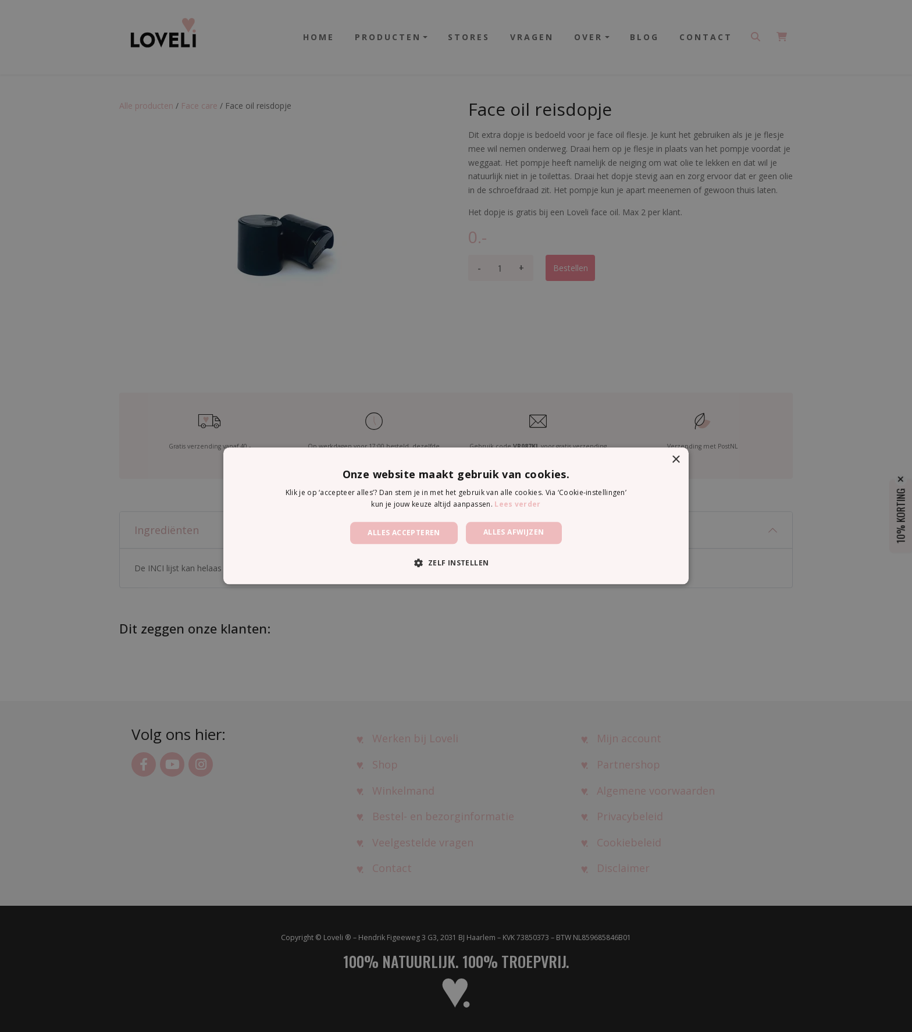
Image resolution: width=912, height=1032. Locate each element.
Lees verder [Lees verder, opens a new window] (517, 505)
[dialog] (456, 515)
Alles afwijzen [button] (513, 532)
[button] (456, 563)
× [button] (675, 459)
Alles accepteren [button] (404, 533)
